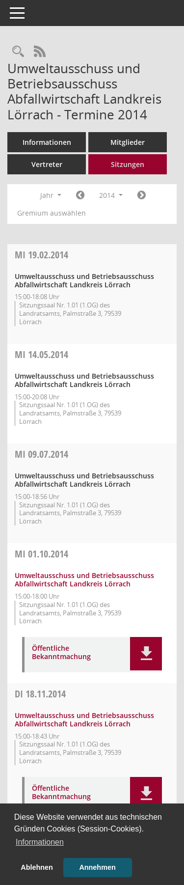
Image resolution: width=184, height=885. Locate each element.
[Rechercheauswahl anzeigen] (18, 52)
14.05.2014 (41, 354)
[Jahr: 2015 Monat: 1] (141, 195)
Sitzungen (127, 164)
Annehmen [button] (97, 867)
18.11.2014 (40, 693)
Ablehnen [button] (37, 867)
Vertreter (46, 164)
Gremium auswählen (51, 213)
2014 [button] (111, 195)
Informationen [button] (40, 842)
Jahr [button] (50, 195)
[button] (146, 653)
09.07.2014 (41, 454)
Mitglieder (127, 142)
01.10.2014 (41, 553)
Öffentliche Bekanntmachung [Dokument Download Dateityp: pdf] (61, 652)
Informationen (47, 142)
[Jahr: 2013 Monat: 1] (80, 195)
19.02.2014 (41, 254)
